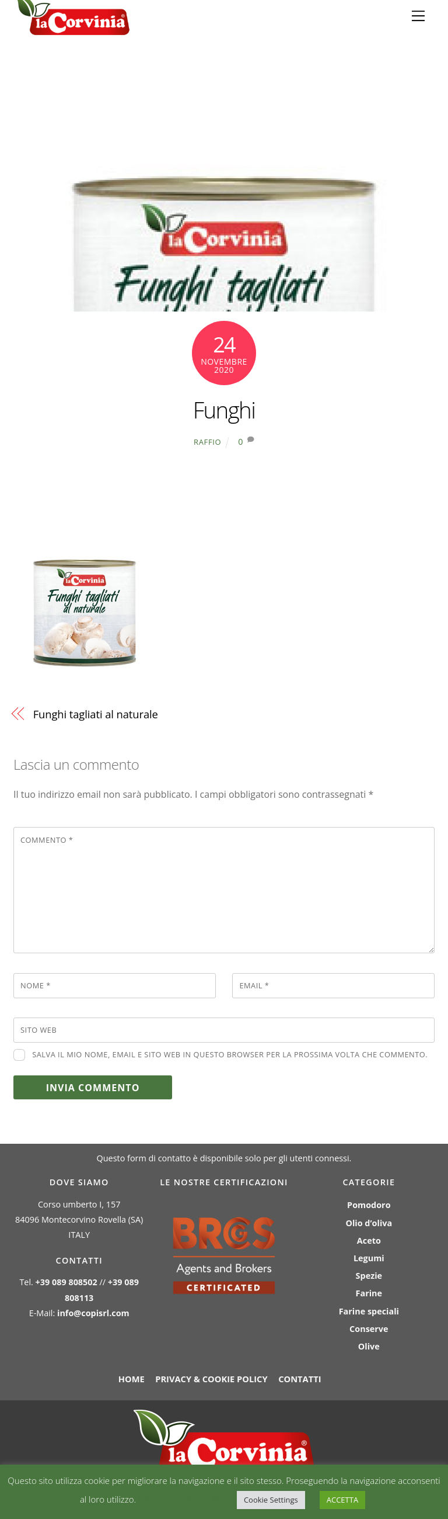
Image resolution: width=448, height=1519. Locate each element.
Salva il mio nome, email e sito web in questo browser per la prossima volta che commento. (230, 1054)
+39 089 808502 (66, 1282)
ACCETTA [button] (342, 1499)
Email (254, 985)
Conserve (368, 1328)
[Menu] (418, 15)
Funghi (224, 410)
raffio (207, 442)
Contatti (299, 1379)
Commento (46, 840)
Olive (369, 1346)
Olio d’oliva (368, 1223)
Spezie (369, 1275)
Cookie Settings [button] (271, 1499)
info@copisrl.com (93, 1313)
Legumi (369, 1258)
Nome (35, 985)
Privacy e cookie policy (181, 1499)
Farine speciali (369, 1311)
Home (131, 1379)
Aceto (369, 1240)
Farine (369, 1293)
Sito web (38, 1030)
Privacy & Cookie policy (211, 1379)
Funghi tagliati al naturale (95, 714)
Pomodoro (368, 1204)
